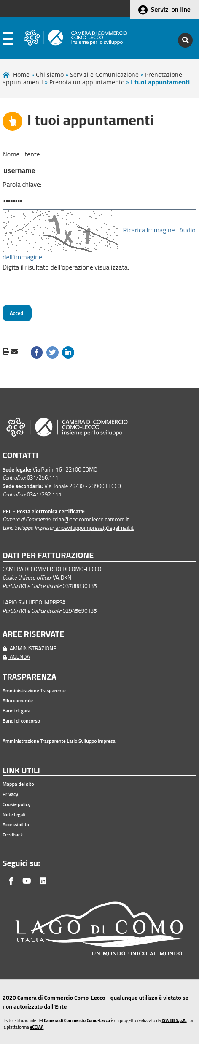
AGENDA (16, 657)
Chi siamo (50, 74)
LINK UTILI (21, 770)
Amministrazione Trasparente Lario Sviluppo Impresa (59, 741)
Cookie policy (16, 804)
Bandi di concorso (21, 721)
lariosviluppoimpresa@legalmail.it (94, 527)
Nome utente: (22, 154)
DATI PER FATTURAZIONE (48, 555)
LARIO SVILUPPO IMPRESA (34, 602)
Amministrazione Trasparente (34, 690)
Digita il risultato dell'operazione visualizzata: (66, 267)
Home (21, 74)
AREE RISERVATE (33, 634)
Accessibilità (16, 824)
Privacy (10, 794)
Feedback (13, 835)
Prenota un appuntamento (86, 82)
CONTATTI (20, 455)
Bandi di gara (16, 711)
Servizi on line (171, 9)
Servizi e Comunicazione (104, 74)
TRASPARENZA (29, 677)
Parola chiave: (22, 184)
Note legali (14, 814)
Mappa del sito (18, 784)
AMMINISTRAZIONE (29, 648)
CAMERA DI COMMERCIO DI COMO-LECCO (52, 569)
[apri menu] (8, 40)
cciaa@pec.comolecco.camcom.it (90, 519)
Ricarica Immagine (149, 230)
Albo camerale (18, 700)
